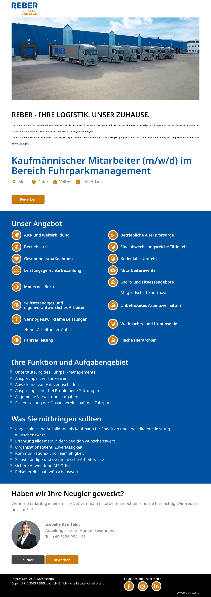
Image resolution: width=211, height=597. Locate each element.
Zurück (28, 560)
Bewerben (28, 199)
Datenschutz (45, 579)
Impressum (20, 579)
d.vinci (195, 592)
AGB (32, 579)
